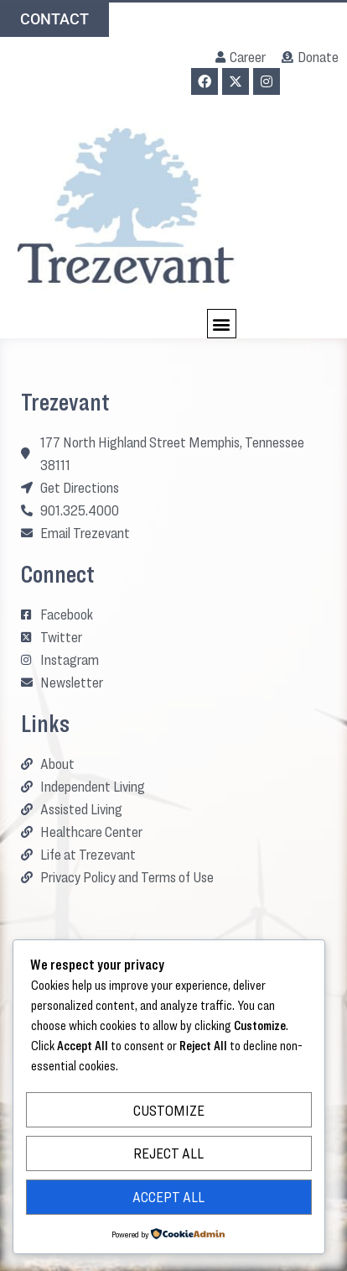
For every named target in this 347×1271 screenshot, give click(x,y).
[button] (221, 323)
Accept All (168, 1197)
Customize (169, 1110)
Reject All (168, 1153)
